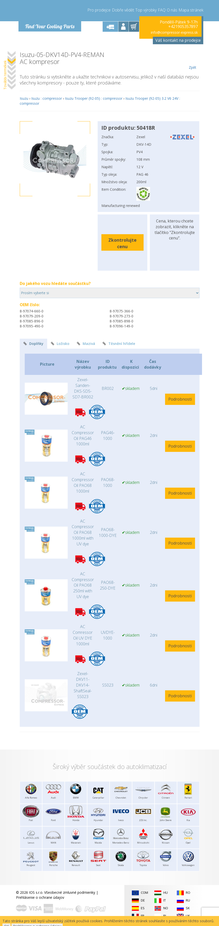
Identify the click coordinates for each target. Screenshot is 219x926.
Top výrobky (146, 9)
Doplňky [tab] (33, 343)
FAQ (162, 9)
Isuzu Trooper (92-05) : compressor (93, 98)
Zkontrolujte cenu (122, 243)
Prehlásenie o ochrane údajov (40, 897)
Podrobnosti (180, 399)
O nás (172, 9)
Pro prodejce (99, 9)
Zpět (193, 60)
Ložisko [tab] (60, 343)
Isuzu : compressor (46, 98)
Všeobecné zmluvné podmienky (69, 892)
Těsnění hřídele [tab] (119, 343)
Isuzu (24, 98)
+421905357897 (183, 26)
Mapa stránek (191, 9)
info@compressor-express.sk (174, 32)
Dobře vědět (123, 9)
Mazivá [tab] (86, 343)
